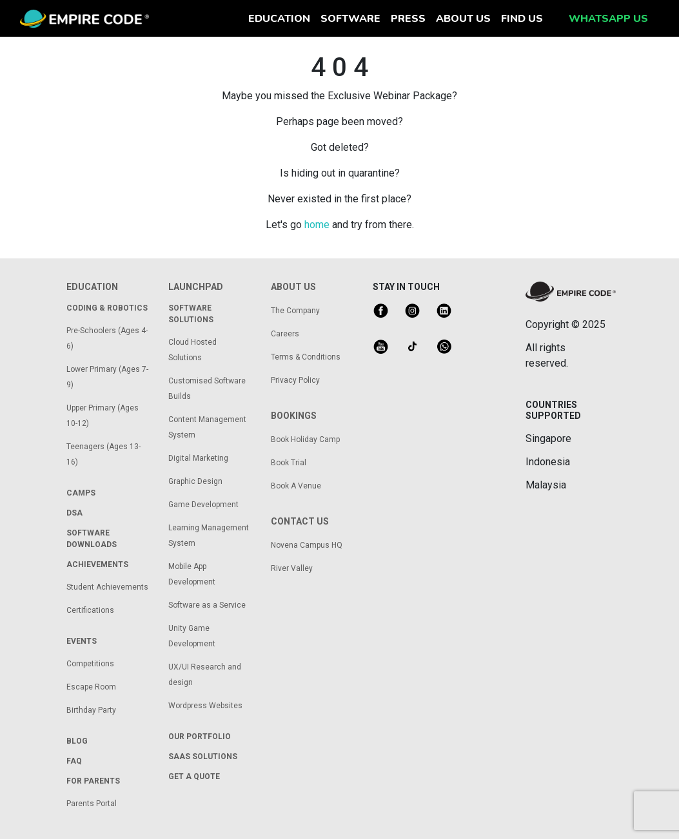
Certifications (90, 610)
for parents (93, 781)
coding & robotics (107, 308)
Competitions (90, 663)
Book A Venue (296, 485)
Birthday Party (91, 710)
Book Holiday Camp (305, 439)
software (350, 19)
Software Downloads (91, 538)
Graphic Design (195, 481)
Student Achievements (107, 587)
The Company (295, 310)
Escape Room (91, 686)
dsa (74, 512)
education (281, 18)
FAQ (74, 761)
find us (522, 19)
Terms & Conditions (305, 357)
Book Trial (288, 462)
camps (80, 492)
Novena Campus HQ (306, 545)
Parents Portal (91, 803)
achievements (97, 564)
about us (463, 19)
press (408, 19)
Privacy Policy (295, 380)
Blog (77, 741)
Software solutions (190, 314)
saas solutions (202, 756)
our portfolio (199, 736)
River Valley (292, 568)
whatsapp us (608, 19)
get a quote (194, 776)
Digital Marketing (198, 458)
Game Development (203, 504)
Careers (285, 333)
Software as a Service (207, 605)
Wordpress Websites (205, 705)
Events (81, 641)
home (317, 224)
